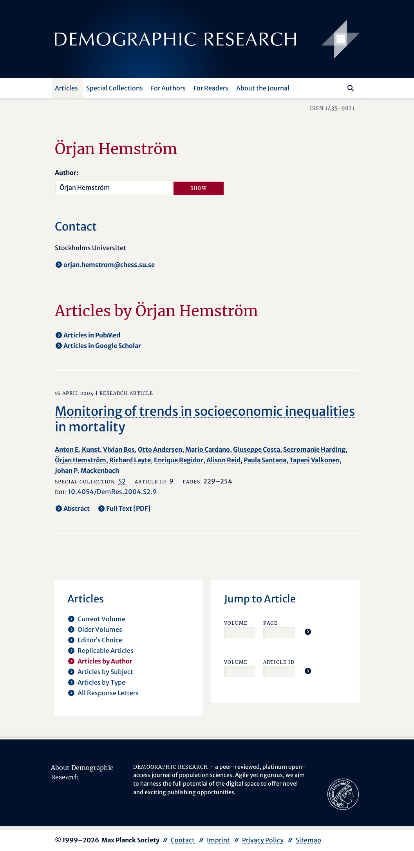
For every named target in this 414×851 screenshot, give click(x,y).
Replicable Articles (106, 650)
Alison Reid (223, 460)
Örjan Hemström (80, 460)
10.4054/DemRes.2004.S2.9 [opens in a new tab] (112, 492)
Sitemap (308, 840)
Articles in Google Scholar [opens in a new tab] (102, 346)
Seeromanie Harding (314, 449)
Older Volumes (100, 629)
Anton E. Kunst (77, 449)
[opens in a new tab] (343, 793)
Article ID (279, 662)
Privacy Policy (263, 840)
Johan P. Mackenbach (87, 470)
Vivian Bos (119, 449)
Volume (236, 623)
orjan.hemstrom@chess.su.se (109, 265)
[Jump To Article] (307, 632)
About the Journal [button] (262, 88)
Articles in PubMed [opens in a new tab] (91, 335)
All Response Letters (108, 693)
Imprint (218, 840)
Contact (183, 840)
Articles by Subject (105, 672)
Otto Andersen (160, 449)
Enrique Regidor (178, 460)
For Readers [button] (210, 88)
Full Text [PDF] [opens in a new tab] (128, 508)
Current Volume (101, 619)
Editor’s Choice (100, 640)
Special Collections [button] (114, 88)
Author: (66, 173)
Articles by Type (101, 682)
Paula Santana (265, 460)
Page (270, 623)
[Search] (350, 88)
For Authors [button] (168, 88)
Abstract (76, 508)
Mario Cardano (207, 449)
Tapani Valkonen (314, 460)
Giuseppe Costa (256, 449)
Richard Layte (130, 460)
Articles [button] (66, 88)
